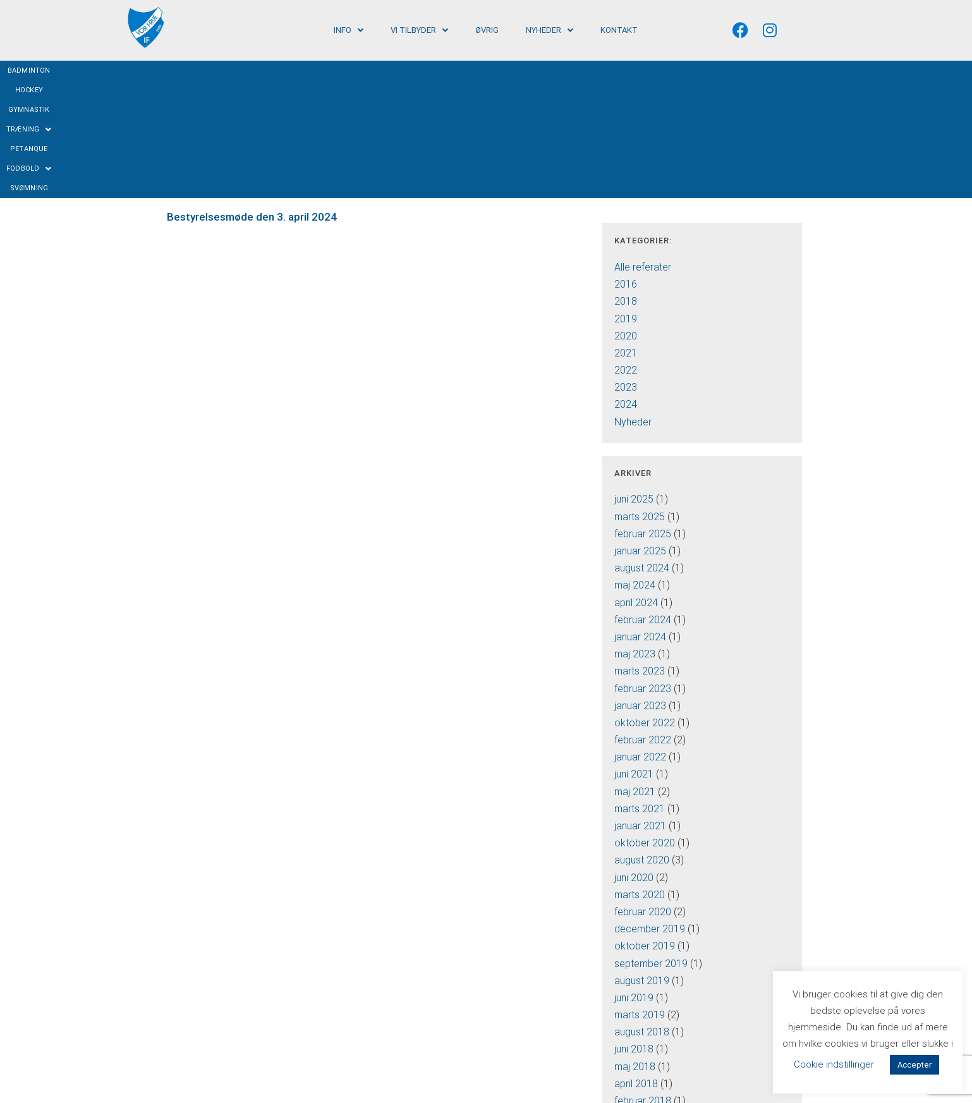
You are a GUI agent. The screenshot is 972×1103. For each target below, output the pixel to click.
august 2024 (641, 450)
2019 (625, 201)
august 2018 (641, 914)
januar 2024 (640, 519)
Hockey (378, 70)
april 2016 (636, 1034)
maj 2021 (634, 673)
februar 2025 (642, 416)
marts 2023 (639, 553)
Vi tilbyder (419, 30)
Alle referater (642, 149)
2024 (625, 287)
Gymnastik (425, 70)
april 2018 (636, 966)
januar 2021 (640, 708)
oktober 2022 (644, 605)
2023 (625, 270)
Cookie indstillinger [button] (834, 1064)
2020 (625, 218)
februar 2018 (642, 983)
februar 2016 (642, 1051)
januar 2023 (640, 588)
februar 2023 (642, 570)
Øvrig (487, 30)
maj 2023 (634, 536)
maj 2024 (634, 467)
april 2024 (636, 484)
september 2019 (651, 845)
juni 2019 (633, 880)
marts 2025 (639, 399)
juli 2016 (632, 1017)
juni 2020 (633, 759)
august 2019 (641, 862)
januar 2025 (640, 433)
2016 (625, 167)
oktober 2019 (644, 828)
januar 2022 (640, 639)
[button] (348, 30)
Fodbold (589, 70)
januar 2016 (640, 1069)
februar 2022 (642, 622)
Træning (481, 70)
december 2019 (649, 811)
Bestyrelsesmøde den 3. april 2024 (252, 99)
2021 (625, 235)
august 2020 (641, 742)
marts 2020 (639, 777)
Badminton (329, 70)
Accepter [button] (914, 1064)
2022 (625, 253)
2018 (625, 184)
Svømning (644, 70)
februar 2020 (642, 794)
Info (348, 30)
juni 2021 (633, 656)
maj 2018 (634, 948)
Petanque (536, 70)
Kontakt (619, 30)
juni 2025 (633, 381)
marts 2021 (639, 691)
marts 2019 (639, 897)
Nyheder (549, 30)
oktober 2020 (644, 725)
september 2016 (651, 1000)
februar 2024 (642, 502)
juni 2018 (633, 931)
